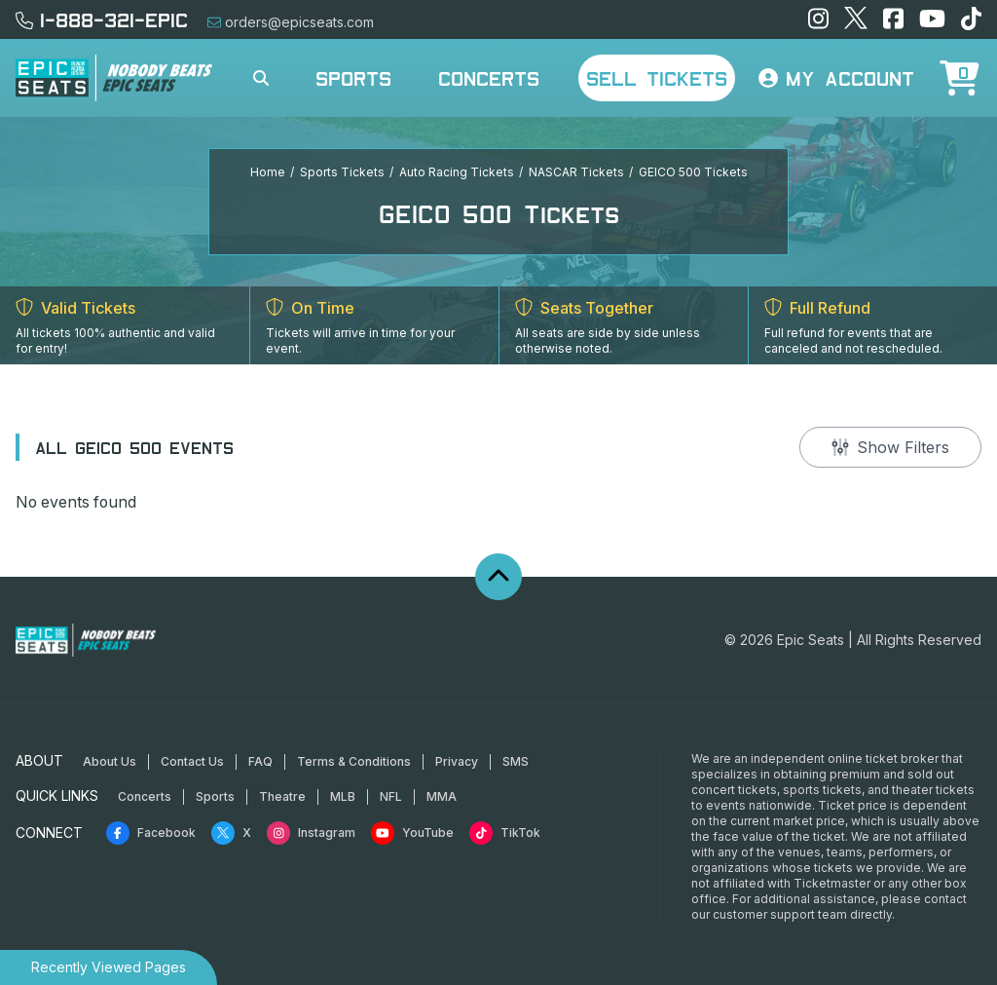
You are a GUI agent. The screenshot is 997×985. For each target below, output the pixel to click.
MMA (441, 796)
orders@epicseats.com (290, 22)
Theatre (282, 796)
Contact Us (192, 761)
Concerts (488, 78)
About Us (109, 761)
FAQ (260, 761)
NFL (391, 796)
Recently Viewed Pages (108, 967)
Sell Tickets (656, 78)
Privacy (456, 761)
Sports (353, 78)
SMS (515, 761)
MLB (342, 796)
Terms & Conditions (354, 761)
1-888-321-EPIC (102, 19)
